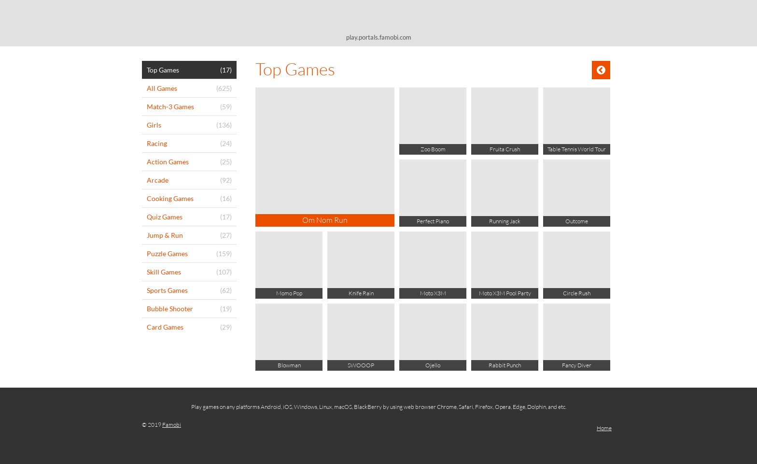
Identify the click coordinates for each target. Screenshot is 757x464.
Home (604, 428)
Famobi (171, 424)
